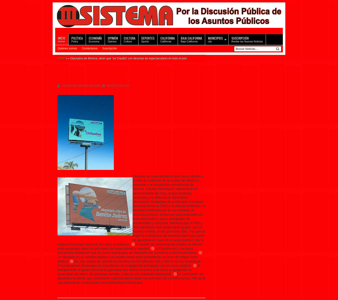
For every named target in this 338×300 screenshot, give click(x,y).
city (215, 39)
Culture (129, 39)
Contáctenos (89, 48)
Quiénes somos (67, 48)
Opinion (113, 39)
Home (61, 39)
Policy (77, 39)
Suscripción (109, 48)
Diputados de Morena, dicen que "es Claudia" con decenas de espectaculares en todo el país (123, 74)
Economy (95, 39)
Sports (147, 39)
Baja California (191, 39)
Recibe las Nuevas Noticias (247, 39)
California (167, 39)
